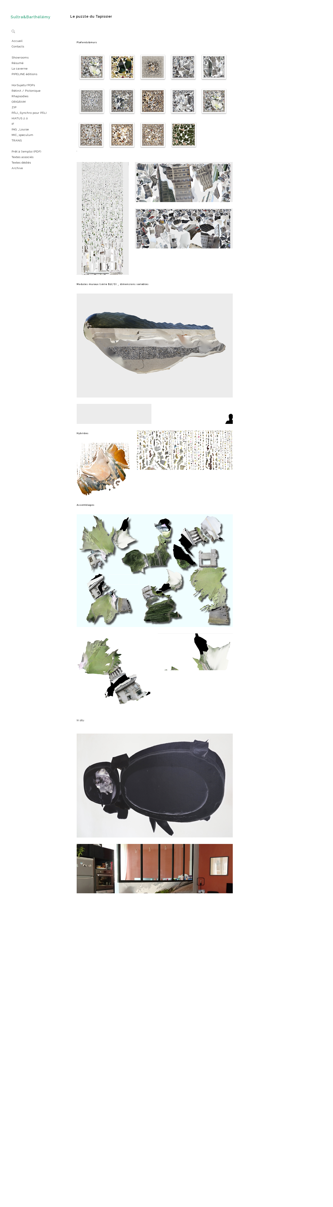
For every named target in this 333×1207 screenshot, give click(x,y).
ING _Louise (20, 129)
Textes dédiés (21, 162)
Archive (17, 168)
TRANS (17, 140)
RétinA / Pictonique (26, 90)
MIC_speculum (22, 135)
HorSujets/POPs (23, 85)
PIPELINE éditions (24, 74)
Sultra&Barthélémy (30, 16)
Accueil (17, 41)
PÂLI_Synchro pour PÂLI (29, 112)
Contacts (18, 46)
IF (13, 123)
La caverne (20, 68)
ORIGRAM (19, 101)
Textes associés (23, 157)
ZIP (14, 107)
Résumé (18, 63)
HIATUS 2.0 (20, 118)
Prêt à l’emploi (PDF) (26, 151)
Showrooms (20, 57)
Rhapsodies (20, 96)
